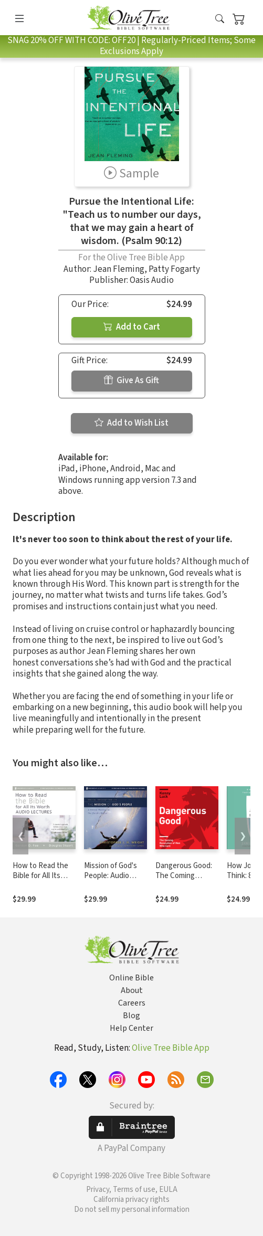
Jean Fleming (118, 269)
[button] (219, 19)
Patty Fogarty (174, 269)
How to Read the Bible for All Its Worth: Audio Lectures (40, 880)
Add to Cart (131, 327)
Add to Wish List (131, 423)
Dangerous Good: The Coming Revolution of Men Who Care (185, 880)
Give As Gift (131, 380)
